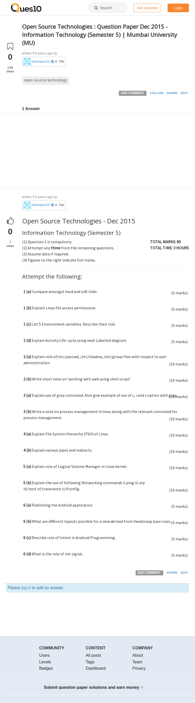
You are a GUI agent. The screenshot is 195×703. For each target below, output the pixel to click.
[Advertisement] (105, 151)
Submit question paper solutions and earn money (93, 687)
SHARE (172, 93)
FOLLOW (157, 93)
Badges (46, 668)
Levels (45, 662)
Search (103, 7)
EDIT (184, 93)
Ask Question (147, 8)
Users (44, 655)
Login (178, 8)
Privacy (138, 668)
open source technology (45, 80)
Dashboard (96, 668)
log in (26, 588)
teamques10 (41, 61)
